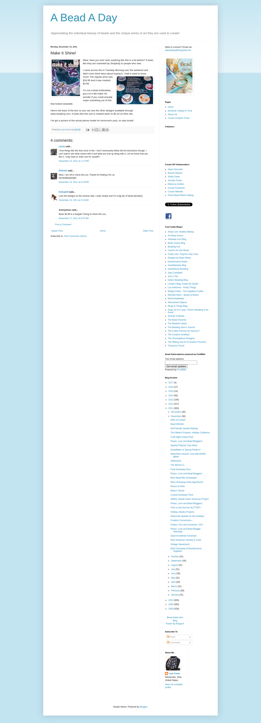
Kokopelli (64, 192)
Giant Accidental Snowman (183, 536)
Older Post (148, 231)
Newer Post (57, 231)
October (175, 556)
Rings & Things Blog (178, 306)
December (176, 412)
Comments (173, 642)
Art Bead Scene (175, 235)
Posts (171, 637)
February (175, 590)
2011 (171, 408)
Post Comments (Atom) (75, 236)
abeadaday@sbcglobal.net (178, 50)
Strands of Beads (176, 316)
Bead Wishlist (177, 424)
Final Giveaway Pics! (180, 469)
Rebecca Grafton (176, 184)
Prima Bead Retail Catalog (180, 195)
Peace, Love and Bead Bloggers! (186, 441)
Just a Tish (173, 276)
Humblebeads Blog (177, 265)
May (173, 578)
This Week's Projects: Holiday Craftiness (190, 432)
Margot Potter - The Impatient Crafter (186, 291)
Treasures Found (176, 345)
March (174, 586)
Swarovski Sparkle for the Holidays (187, 516)
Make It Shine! (177, 490)
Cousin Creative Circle (178, 118)
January (175, 594)
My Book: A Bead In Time (180, 111)
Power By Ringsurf (175, 623)
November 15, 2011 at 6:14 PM (74, 182)
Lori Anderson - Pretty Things (182, 287)
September (176, 560)
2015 (171, 391)
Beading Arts (174, 246)
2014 (171, 395)
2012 (171, 404)
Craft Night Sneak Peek (181, 437)
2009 (171, 604)
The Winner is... (178, 465)
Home (103, 231)
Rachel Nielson (175, 173)
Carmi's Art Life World (178, 250)
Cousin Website (175, 191)
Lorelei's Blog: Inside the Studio (183, 284)
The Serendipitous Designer (181, 338)
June (173, 573)
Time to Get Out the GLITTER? (185, 507)
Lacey (62, 146)
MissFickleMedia (176, 298)
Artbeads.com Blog (177, 239)
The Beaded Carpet (177, 323)
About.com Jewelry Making (181, 232)
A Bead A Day (84, 17)
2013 (171, 399)
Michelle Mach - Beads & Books (183, 295)
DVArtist (63, 170)
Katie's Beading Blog (178, 280)
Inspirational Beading (178, 269)
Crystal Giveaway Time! (181, 495)
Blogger (143, 707)
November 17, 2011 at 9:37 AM (74, 218)
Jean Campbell (175, 272)
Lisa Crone (174, 673)
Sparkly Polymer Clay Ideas (183, 445)
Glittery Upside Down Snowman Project (189, 499)
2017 (171, 382)
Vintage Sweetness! (180, 544)
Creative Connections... (181, 520)
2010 (171, 600)
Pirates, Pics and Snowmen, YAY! (186, 524)
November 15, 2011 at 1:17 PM (74, 161)
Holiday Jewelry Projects (182, 512)
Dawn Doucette (175, 169)
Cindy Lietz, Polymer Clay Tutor (183, 254)
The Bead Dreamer (177, 320)
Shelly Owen (174, 176)
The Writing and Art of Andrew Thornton (187, 342)
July (173, 569)
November (176, 416)
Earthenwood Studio (177, 261)
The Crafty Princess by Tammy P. (184, 331)
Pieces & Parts (177, 486)
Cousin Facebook (176, 188)
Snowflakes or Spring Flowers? (185, 449)
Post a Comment (63, 224)
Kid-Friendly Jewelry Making (184, 428)
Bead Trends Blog (176, 243)
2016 (171, 387)
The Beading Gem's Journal (181, 327)
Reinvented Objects (177, 302)
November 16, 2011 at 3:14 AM (74, 200)
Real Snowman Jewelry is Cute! (185, 540)
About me (172, 114)
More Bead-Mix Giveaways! (183, 477)
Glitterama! (175, 461)
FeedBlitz (181, 369)
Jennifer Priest (175, 180)
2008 (171, 608)
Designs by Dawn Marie (179, 258)
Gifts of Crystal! (177, 420)
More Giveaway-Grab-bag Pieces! (186, 482)
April (173, 582)
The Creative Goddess (179, 334)
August (174, 565)
